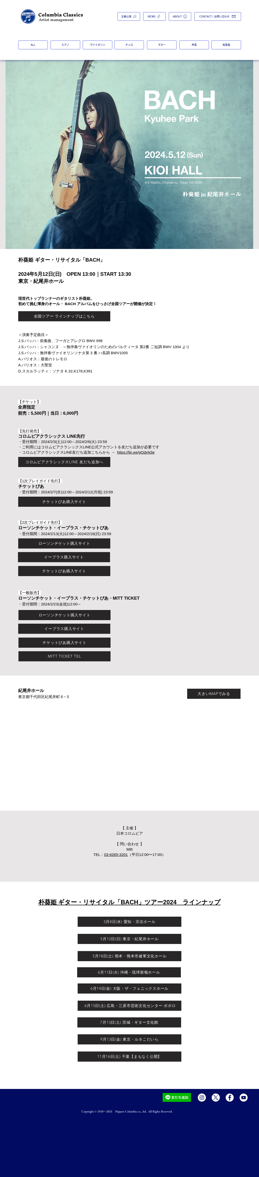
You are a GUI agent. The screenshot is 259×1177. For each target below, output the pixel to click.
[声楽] (194, 44)
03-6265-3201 (116, 854)
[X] (216, 1098)
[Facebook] (230, 1098)
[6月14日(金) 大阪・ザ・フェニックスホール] (129, 988)
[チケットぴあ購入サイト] (64, 502)
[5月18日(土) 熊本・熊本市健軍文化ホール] (129, 956)
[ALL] (33, 44)
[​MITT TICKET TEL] (64, 656)
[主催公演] (129, 16)
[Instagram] (202, 1098)
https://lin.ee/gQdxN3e (136, 452)
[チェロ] (129, 44)
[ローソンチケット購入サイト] (64, 543)
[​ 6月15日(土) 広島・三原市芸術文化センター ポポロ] (129, 1006)
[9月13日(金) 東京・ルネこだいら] (129, 1039)
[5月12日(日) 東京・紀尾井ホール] (129, 939)
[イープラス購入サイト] (64, 557)
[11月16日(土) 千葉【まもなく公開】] (129, 1057)
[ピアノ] (65, 44)
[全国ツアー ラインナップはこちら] (64, 316)
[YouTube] (244, 1098)
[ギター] (162, 44)
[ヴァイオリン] (97, 44)
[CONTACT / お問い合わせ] (217, 16)
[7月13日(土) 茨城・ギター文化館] (129, 1022)
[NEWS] (154, 16)
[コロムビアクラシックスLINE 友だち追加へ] (64, 462)
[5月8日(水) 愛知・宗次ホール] (129, 922)
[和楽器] (226, 44)
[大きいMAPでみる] (214, 694)
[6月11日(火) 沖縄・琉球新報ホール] (129, 972)
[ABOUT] (180, 16)
